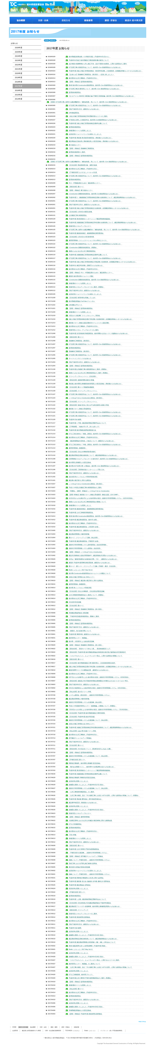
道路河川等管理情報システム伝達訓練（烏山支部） (86, 702)
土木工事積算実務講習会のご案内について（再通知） (86, 595)
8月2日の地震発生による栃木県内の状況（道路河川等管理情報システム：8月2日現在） (98, 688)
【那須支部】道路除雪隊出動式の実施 (81, 380)
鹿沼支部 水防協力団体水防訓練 (79, 867)
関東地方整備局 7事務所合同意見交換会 (82, 777)
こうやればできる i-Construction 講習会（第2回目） (86, 398)
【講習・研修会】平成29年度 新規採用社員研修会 (85, 1014)
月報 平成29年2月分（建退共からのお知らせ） (84, 999)
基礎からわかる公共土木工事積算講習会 (82, 251)
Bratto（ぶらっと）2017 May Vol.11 (81, 949)
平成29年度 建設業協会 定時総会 (79, 885)
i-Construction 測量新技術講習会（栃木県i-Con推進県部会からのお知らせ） (94, 194)
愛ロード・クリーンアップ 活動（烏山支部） (84, 537)
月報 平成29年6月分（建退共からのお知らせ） (84, 684)
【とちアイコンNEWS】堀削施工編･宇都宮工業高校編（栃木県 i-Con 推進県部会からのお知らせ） (102, 96)
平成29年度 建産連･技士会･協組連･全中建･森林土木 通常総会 (89, 881)
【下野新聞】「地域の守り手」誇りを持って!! (84, 426)
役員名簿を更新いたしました (78, 888)
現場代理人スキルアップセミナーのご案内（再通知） (86, 287)
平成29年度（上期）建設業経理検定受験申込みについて (87, 899)
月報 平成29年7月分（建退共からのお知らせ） (84, 627)
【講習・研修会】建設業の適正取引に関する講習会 (86, 580)
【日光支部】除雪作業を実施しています (82, 297)
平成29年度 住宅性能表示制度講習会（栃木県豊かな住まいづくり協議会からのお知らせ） (99, 333)
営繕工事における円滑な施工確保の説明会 (83, 863)
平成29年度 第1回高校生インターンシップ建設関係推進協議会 (89, 770)
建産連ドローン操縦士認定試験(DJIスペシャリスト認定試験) (89, 323)
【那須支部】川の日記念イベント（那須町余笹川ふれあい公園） (90, 749)
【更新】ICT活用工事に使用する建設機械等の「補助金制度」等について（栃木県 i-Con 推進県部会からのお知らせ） (89, 102)
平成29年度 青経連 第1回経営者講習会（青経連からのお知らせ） (90, 138)
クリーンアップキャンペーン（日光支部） (83, 376)
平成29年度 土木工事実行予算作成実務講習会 (84, 849)
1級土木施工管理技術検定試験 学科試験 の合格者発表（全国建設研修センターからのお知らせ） (101, 666)
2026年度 (17, 48)
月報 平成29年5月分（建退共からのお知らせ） (84, 741)
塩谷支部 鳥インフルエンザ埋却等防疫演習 (83, 476)
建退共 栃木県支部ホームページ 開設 (81, 276)
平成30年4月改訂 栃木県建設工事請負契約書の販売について (89, 60)
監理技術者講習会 (75, 92)
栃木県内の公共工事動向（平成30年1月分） (83, 169)
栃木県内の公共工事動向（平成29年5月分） (83, 831)
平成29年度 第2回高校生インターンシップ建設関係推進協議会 (89, 219)
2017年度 (17, 86)
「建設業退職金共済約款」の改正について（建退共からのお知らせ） (92, 441)
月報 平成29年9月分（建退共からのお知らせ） (84, 473)
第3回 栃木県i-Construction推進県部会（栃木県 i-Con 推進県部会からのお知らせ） (96, 516)
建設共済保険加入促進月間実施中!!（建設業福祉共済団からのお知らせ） (93, 555)
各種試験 (76, 1027)
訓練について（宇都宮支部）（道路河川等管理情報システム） (89, 860)
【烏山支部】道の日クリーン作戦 (80, 691)
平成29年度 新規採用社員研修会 (79, 917)
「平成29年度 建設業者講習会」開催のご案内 (84, 616)
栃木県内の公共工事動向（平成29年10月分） (84, 437)
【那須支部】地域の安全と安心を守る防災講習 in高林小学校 (89, 405)
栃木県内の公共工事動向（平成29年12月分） (84, 269)
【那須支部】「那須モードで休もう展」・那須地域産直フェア (89, 648)
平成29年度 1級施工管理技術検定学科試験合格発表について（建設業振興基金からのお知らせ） (100, 727)
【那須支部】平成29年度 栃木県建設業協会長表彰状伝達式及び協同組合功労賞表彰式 (97, 652)
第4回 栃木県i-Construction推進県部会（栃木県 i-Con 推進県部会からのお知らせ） (96, 85)
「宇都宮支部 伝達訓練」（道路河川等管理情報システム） (88, 852)
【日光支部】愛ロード (76, 605)
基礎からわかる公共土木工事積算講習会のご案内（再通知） (89, 373)
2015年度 (17, 95)
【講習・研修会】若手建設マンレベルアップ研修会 (86, 856)
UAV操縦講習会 (74, 113)
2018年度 (17, 82)
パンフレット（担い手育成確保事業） (111, 1030)
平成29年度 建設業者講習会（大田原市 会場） (84, 527)
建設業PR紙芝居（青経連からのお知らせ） (83, 802)
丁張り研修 (72, 835)
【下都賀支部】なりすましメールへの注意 (83, 172)
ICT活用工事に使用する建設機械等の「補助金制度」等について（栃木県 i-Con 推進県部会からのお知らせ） (105, 229)
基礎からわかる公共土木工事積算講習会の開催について (87, 502)
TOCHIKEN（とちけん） (72, 1030)
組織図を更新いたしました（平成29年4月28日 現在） (87, 956)
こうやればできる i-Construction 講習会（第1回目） (86, 484)
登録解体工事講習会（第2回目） (79, 340)
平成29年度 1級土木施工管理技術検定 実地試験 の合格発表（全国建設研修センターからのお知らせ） (102, 262)
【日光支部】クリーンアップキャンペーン (83, 391)
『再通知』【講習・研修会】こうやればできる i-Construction (89, 491)
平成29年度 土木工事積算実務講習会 (81, 512)
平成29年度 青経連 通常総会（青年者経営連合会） (85, 799)
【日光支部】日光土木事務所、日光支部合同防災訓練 (86, 591)
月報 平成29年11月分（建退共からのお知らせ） (85, 290)
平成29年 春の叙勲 (75, 928)
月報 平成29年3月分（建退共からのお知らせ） (84, 924)
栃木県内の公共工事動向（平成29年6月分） (83, 734)
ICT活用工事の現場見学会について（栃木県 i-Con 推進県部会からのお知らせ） (95, 67)
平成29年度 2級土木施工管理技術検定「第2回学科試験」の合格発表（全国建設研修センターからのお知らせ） (105, 71)
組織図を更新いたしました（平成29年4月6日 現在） (86, 1006)
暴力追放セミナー (75, 145)
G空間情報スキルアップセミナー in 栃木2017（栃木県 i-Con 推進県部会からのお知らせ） (98, 459)
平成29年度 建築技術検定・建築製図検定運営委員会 (86, 233)
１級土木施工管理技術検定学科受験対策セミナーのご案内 (88, 116)
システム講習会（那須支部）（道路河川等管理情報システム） (89, 695)
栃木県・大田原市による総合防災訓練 (81, 641)
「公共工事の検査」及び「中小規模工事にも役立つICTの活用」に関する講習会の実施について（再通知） (104, 795)
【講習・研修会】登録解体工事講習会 (81, 148)
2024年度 (17, 56)
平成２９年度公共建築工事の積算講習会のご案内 (85, 487)
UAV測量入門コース (75, 305)
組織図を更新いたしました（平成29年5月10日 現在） (87, 935)
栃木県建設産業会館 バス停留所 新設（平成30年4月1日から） (89, 56)
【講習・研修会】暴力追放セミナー (81, 190)
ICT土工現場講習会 (75, 824)
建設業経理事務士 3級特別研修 (79, 534)
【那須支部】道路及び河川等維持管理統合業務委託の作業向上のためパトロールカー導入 (98, 681)
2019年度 (17, 77)
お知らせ (14, 43)
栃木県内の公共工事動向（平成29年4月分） (83, 921)
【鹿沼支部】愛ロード (76, 186)
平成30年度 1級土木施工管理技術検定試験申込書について (88, 123)
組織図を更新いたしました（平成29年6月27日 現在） (87, 784)
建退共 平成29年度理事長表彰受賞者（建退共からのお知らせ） (90, 562)
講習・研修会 (66, 1027)
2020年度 (17, 73)
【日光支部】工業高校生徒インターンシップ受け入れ (86, 469)
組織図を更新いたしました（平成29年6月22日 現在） (87, 809)
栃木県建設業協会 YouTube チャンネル (82, 301)
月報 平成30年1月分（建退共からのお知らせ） (84, 109)
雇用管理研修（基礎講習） (78, 448)
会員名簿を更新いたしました (78, 781)
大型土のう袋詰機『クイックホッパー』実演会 (84, 315)
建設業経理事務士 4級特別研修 (79, 699)
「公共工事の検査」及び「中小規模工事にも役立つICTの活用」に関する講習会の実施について (100, 967)
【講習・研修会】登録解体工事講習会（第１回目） (86, 645)
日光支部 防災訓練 (75, 602)
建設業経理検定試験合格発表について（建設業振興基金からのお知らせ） (93, 455)
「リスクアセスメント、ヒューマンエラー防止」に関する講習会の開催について (95, 656)
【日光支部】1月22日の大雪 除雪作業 (81, 237)
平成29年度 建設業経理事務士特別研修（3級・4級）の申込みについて (92, 942)
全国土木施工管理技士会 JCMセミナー (82, 577)
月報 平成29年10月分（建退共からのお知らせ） (85, 362)
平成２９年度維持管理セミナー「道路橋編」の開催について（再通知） (92, 706)
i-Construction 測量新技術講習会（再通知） (83, 247)
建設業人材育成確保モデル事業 (31, 1030)
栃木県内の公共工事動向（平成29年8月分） (83, 598)
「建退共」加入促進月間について (80, 631)
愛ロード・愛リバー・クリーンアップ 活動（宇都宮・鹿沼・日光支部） (93, 566)
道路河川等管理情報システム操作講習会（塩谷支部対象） (88, 544)
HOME (46, 40)
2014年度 (17, 99)
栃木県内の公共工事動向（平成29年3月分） (83, 992)
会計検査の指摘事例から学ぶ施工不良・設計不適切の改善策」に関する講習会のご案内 (98, 63)
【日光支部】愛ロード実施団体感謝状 (81, 387)
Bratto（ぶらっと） (90, 1030)
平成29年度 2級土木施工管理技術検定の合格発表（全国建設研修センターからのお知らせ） (99, 208)
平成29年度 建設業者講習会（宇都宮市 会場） (84, 541)
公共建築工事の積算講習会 (78, 215)
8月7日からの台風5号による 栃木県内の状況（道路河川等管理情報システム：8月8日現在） (99, 677)
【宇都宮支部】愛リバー (77, 759)
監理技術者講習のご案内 (77, 152)
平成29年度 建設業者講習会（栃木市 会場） (83, 519)
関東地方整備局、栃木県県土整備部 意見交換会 (84, 763)
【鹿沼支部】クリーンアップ (78, 910)
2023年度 (17, 60)
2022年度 (17, 65)
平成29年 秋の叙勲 (75, 419)
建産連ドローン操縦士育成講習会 (80, 408)
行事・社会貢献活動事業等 (53, 1030)
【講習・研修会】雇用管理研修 (79, 817)
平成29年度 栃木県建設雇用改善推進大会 (82, 430)
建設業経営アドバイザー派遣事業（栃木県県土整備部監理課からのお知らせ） (95, 906)
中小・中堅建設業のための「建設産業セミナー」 (85, 183)
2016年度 (17, 90)
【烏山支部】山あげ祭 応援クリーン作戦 (82, 731)
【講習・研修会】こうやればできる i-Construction (85, 552)
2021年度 (17, 69)
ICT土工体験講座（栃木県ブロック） (81, 974)
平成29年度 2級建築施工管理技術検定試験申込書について (88, 774)
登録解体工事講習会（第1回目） (79, 351)
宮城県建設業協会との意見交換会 (80, 1010)
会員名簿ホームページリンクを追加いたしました (85, 134)
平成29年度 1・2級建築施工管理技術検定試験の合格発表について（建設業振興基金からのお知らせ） (102, 197)
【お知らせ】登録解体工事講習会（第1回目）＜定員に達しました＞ (91, 74)
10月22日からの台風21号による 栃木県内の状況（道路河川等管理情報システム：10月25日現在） (101, 498)
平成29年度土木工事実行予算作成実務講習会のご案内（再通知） (90, 978)
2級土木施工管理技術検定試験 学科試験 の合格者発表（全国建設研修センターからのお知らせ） (101, 319)
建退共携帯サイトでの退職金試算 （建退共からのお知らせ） (89, 670)
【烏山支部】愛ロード (76, 989)
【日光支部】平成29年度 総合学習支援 (82, 716)
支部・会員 (43, 1027)
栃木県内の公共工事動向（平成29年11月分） (84, 326)
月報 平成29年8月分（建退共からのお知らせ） (84, 530)
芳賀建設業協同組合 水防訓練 (78, 613)
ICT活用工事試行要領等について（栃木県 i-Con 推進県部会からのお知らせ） (94, 89)
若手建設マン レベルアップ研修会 (80, 738)
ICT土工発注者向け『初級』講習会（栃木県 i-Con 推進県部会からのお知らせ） (95, 434)
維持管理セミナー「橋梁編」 (78, 638)
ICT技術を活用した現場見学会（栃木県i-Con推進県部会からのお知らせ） (93, 120)
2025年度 (17, 52)
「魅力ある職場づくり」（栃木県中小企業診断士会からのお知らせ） (92, 767)
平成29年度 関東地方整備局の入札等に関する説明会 (86, 878)
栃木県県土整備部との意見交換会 (80, 462)
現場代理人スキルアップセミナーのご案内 (83, 913)
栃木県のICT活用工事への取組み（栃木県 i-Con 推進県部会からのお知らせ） (94, 466)
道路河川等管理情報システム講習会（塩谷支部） (85, 548)
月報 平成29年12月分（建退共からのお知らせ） (85, 204)
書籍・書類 (54, 1027)
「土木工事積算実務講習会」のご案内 (81, 792)
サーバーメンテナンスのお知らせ (80, 358)
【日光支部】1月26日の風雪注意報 (80, 211)
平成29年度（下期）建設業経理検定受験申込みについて (87, 423)
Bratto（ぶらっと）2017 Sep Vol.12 (81, 570)
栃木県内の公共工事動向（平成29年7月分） (83, 673)
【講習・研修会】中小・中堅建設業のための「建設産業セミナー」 (91, 272)
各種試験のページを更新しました (80, 130)
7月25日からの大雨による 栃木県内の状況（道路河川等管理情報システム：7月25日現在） (99, 709)
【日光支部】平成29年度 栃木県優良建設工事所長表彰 (87, 713)
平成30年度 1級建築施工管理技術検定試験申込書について (88, 254)
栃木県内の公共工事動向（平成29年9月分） (83, 523)
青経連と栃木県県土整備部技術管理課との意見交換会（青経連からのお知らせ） (95, 383)
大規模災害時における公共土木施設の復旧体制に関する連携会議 (90, 820)
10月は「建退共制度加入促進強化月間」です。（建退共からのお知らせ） (93, 559)
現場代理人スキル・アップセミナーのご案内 (83, 330)
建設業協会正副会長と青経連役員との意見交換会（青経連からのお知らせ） (94, 141)
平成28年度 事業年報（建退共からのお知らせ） (84, 634)
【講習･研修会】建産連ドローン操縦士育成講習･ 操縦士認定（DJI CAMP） (94, 494)
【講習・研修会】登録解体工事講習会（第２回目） (86, 609)
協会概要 (33, 1027)
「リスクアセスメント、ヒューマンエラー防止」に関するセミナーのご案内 (94, 960)
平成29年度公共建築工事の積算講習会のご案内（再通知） (88, 369)
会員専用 (15, 1030)
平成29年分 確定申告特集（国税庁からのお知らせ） (86, 265)
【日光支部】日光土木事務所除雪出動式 (82, 451)
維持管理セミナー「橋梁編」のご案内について (84, 964)
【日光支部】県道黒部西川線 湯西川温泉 (83, 165)
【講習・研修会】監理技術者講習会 (81, 81)
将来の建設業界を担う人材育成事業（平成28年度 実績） (87, 946)
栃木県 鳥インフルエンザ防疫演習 (80, 587)
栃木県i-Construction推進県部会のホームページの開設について (90, 573)
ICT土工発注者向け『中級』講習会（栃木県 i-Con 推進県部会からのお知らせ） (95, 444)
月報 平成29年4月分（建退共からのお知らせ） (84, 842)
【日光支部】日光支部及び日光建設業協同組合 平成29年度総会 (90, 903)
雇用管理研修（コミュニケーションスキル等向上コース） (88, 240)
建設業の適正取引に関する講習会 (80, 480)
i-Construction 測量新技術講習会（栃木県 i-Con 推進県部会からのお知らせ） (94, 279)
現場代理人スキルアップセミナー (80, 226)
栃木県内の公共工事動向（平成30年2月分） (83, 78)
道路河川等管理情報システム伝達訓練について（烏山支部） (89, 720)
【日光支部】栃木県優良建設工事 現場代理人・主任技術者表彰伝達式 (92, 663)
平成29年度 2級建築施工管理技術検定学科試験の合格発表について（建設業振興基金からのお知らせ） (103, 222)
